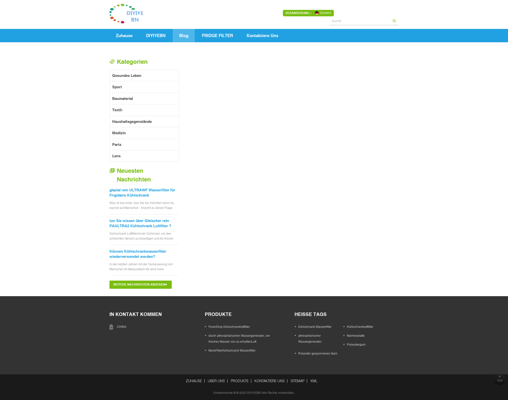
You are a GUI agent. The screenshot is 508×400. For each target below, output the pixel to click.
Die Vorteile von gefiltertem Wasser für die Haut (244, 203)
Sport (117, 87)
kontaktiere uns (262, 35)
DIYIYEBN (156, 35)
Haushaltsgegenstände (132, 121)
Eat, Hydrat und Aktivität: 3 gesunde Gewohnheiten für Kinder (242, 131)
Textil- (117, 110)
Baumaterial (122, 98)
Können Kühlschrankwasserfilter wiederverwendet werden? (137, 254)
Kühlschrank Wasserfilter (315, 327)
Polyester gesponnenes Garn (318, 353)
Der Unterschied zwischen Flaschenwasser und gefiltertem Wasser (383, 132)
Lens (116, 156)
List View (243, 73)
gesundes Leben (126, 75)
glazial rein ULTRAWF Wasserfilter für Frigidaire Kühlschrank (142, 192)
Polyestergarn (356, 344)
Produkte (240, 381)
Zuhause (124, 35)
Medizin (119, 133)
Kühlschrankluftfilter (360, 327)
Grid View (235, 73)
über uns (216, 381)
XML (314, 381)
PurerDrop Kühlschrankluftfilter (229, 327)
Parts (116, 144)
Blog (183, 35)
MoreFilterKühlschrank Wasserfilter (232, 350)
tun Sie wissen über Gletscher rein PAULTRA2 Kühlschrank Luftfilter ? (140, 223)
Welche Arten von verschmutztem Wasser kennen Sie (312, 131)
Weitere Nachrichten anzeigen (139, 284)
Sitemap (297, 381)
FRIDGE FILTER (217, 35)
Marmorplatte (356, 335)
